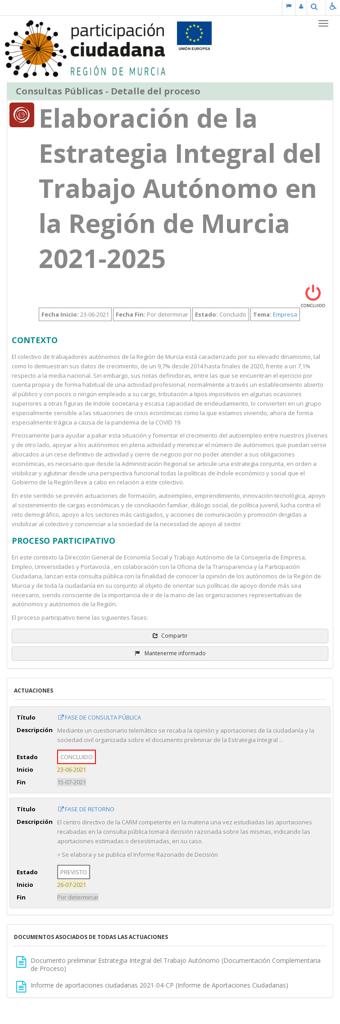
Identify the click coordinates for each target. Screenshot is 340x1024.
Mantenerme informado (170, 653)
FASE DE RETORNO (85, 809)
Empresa (285, 314)
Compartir (170, 635)
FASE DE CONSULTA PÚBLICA (99, 717)
